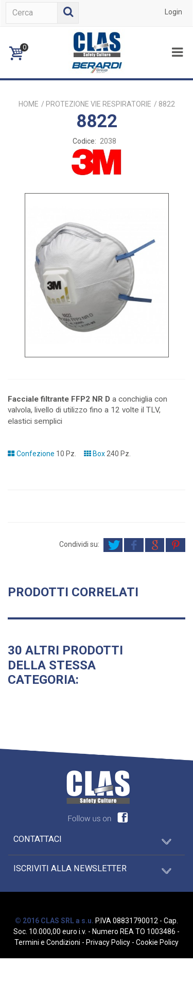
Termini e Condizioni (47, 942)
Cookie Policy (157, 942)
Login (173, 12)
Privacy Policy (108, 942)
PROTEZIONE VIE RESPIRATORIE (98, 104)
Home (29, 104)
